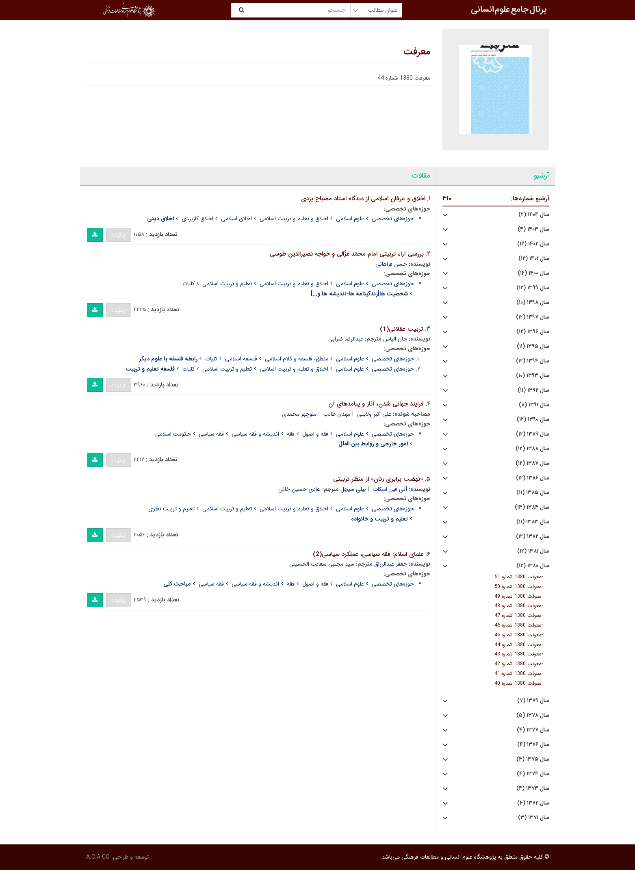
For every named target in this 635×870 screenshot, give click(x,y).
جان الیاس (395, 338)
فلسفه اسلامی (241, 358)
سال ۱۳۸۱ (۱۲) (533, 551)
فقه (291, 434)
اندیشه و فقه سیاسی (255, 434)
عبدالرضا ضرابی (345, 338)
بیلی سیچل (353, 489)
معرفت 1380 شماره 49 (517, 596)
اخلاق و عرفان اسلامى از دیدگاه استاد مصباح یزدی (363, 199)
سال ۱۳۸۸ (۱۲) (532, 449)
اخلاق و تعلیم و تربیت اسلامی (294, 218)
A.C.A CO (98, 857)
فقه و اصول (315, 434)
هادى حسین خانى (299, 489)
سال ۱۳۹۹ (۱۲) (532, 288)
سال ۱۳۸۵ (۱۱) (532, 492)
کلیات (188, 283)
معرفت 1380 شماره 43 (517, 654)
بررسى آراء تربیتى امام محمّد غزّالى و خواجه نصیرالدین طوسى (347, 254)
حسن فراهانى (391, 264)
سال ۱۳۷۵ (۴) (532, 759)
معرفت (416, 52)
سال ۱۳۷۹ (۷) (533, 700)
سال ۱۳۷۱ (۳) (533, 818)
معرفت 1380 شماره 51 (517, 577)
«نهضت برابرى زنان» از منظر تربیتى (378, 479)
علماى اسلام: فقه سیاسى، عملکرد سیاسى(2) (368, 554)
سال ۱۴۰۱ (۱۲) (533, 258)
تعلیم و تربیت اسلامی (227, 283)
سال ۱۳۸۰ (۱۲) (532, 566)
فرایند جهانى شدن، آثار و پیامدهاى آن (376, 404)
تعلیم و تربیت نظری (171, 508)
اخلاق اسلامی (236, 218)
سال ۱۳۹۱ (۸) (534, 405)
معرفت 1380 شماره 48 (517, 606)
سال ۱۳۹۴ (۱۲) (532, 361)
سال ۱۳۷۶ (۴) (533, 744)
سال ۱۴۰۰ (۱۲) (533, 273)
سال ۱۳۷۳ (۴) (532, 788)
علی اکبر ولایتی (374, 414)
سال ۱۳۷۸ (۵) (532, 715)
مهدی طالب (336, 414)
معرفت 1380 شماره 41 (517, 674)
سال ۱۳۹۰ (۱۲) (533, 419)
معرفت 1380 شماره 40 (517, 683)
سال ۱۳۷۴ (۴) (533, 774)
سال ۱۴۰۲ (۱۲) (533, 244)
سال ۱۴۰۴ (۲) (533, 214)
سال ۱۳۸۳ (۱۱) (532, 522)
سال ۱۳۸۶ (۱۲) (532, 478)
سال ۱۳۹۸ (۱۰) (532, 302)
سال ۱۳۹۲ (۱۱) (533, 390)
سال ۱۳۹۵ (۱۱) (533, 346)
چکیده (118, 234)
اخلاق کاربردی (197, 218)
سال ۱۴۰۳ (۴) (533, 229)
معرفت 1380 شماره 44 (517, 645)
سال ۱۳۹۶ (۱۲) (532, 332)
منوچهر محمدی (299, 414)
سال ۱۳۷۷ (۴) (533, 730)
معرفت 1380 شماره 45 (517, 635)
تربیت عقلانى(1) (401, 329)
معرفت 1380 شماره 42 (517, 664)
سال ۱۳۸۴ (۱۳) (532, 507)
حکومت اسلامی (173, 434)
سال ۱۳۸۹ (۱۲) (532, 434)
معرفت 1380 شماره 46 (517, 625)
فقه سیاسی (211, 434)
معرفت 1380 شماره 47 (517, 616)
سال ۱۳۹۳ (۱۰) (532, 375)
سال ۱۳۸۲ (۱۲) (532, 536)
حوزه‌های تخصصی (393, 218)
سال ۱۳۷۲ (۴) (533, 803)
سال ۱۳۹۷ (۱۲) (532, 317)
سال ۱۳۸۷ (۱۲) (532, 463)
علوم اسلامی (350, 218)
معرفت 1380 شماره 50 (517, 587)
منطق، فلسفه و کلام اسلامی (296, 358)
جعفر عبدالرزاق (390, 564)
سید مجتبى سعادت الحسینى (321, 564)
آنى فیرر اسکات (390, 489)
